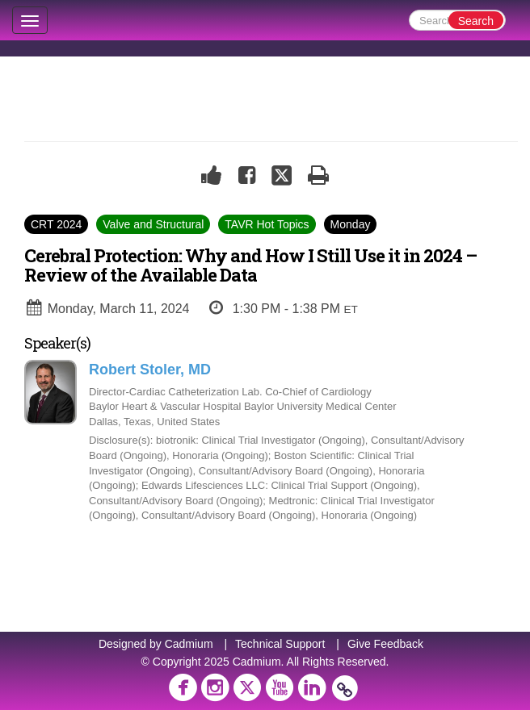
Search (476, 21)
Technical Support (280, 643)
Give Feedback (385, 643)
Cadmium (189, 643)
